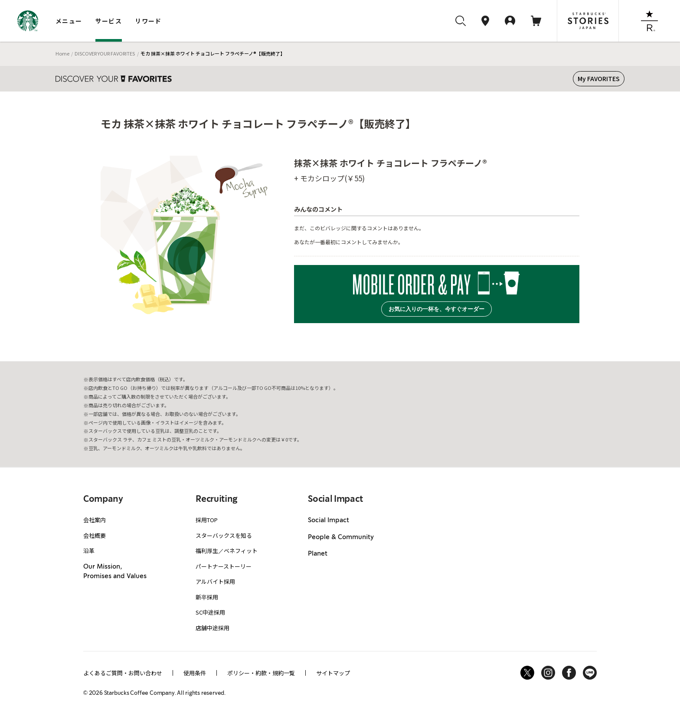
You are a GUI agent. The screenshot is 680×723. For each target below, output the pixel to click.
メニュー (69, 20)
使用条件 (194, 673)
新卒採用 (207, 597)
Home (62, 53)
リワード (148, 20)
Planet (317, 554)
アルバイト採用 (215, 581)
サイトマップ (333, 673)
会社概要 (94, 535)
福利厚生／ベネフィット (227, 550)
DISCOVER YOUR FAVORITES (105, 53)
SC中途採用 (210, 612)
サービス (108, 20)
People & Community (341, 537)
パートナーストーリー (224, 566)
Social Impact (328, 520)
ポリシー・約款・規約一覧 (261, 673)
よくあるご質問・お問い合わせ (122, 673)
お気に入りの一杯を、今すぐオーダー (436, 309)
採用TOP (207, 520)
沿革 (89, 550)
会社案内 (94, 520)
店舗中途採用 (212, 628)
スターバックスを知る (224, 535)
